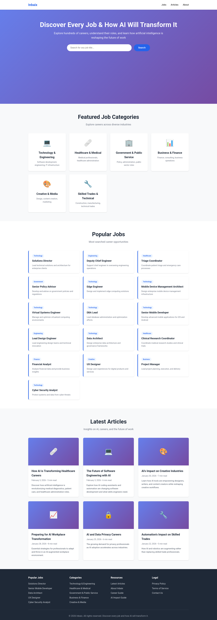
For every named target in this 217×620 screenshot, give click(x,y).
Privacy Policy (159, 583)
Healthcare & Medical (80, 588)
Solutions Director (37, 583)
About (186, 4)
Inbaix (32, 5)
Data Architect (35, 593)
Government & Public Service (83, 593)
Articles (174, 4)
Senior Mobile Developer (40, 588)
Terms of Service (160, 588)
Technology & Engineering (82, 583)
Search (142, 47)
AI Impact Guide (118, 597)
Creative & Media (77, 602)
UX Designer (34, 597)
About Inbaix (117, 588)
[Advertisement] (108, 72)
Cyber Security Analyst (39, 602)
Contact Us (157, 593)
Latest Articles (118, 583)
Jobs (164, 4)
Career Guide (117, 593)
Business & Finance (79, 597)
